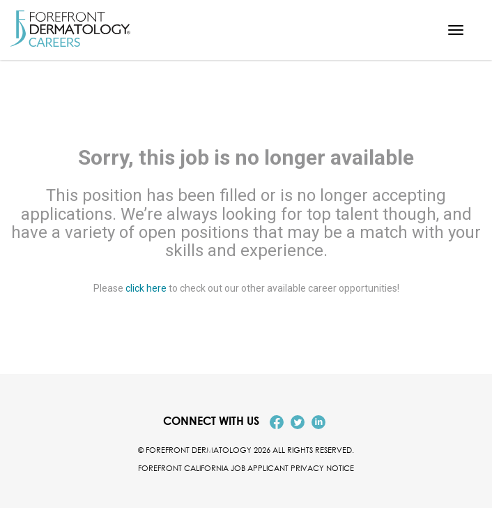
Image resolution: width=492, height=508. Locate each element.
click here (146, 288)
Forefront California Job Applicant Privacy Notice (246, 467)
